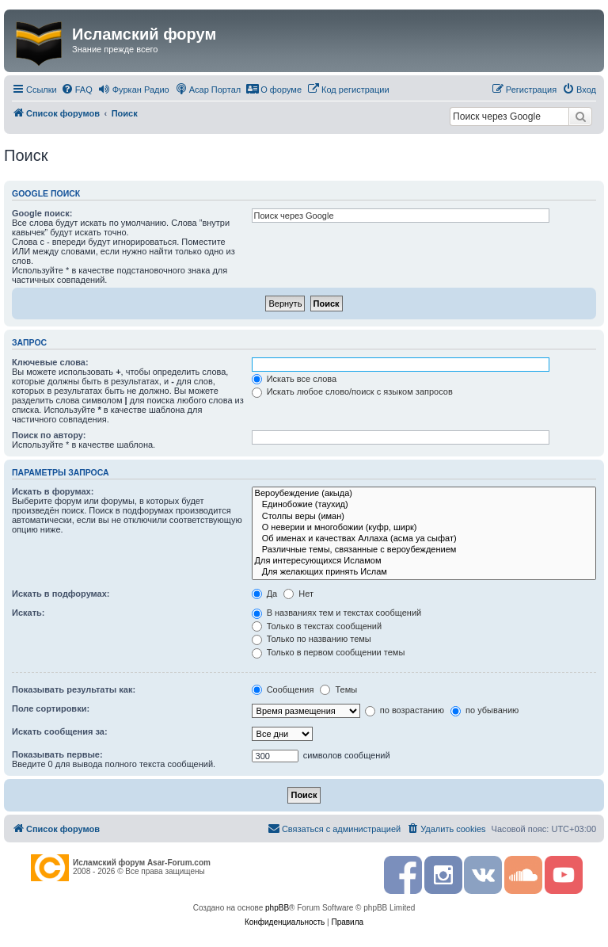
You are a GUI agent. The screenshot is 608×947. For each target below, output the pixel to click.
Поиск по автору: (49, 435)
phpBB (277, 907)
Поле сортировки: (50, 708)
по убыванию (484, 710)
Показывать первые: (57, 754)
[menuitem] (77, 89)
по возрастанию (404, 710)
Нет (298, 593)
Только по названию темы (311, 638)
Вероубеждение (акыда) (424, 493)
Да (265, 593)
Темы (338, 689)
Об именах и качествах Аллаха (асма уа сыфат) (424, 538)
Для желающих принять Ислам (424, 572)
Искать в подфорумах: (61, 593)
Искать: (28, 612)
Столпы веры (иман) (424, 516)
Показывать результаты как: (73, 689)
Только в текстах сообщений (317, 626)
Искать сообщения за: (60, 731)
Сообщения (283, 689)
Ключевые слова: (50, 362)
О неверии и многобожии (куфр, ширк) (424, 527)
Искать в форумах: (52, 491)
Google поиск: (42, 213)
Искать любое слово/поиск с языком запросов (352, 391)
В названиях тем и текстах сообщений (337, 612)
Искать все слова (294, 379)
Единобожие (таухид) (424, 504)
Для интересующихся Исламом (424, 561)
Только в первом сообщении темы (328, 652)
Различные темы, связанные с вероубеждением (424, 550)
